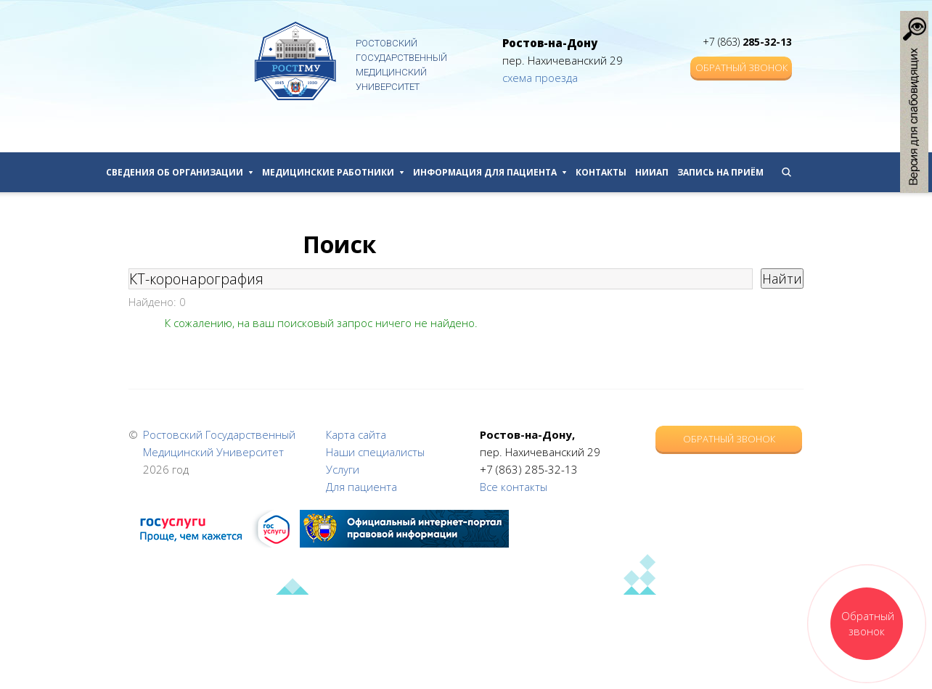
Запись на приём (720, 172)
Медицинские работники (333, 172)
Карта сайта (356, 434)
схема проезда (540, 77)
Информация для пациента (490, 172)
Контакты (601, 172)
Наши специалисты (375, 452)
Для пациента (361, 486)
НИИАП (652, 172)
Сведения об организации (179, 172)
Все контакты (513, 486)
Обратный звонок (741, 67)
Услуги (342, 469)
